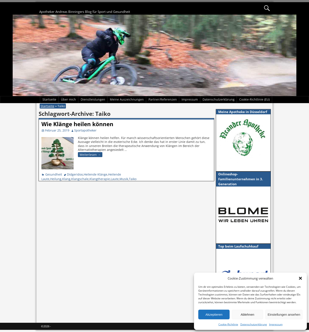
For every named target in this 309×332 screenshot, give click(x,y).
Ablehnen (247, 314)
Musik (124, 179)
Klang (66, 179)
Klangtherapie (99, 179)
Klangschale (80, 179)
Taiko (132, 179)
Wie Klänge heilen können (77, 124)
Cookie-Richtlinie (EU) (254, 99)
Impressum (276, 324)
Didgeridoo (75, 174)
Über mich (68, 99)
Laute (115, 179)
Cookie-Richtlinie (228, 324)
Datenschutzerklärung (253, 324)
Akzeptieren (213, 314)
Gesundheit (53, 174)
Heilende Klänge (95, 174)
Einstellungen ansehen (284, 314)
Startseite (49, 99)
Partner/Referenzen (162, 99)
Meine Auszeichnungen (127, 99)
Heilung (55, 179)
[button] (300, 278)
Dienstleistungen (93, 99)
